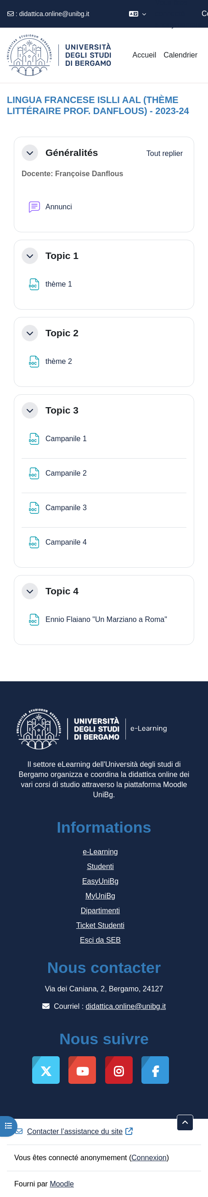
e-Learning (100, 852)
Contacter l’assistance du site (74, 1131)
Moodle (61, 1184)
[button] (138, 14)
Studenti (100, 866)
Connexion (149, 1158)
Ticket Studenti (100, 925)
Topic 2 (62, 333)
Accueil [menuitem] (145, 55)
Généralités (71, 152)
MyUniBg (100, 896)
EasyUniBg (100, 881)
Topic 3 (62, 410)
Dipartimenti (100, 911)
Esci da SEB (100, 940)
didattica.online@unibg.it (54, 13)
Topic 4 (62, 591)
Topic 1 (62, 255)
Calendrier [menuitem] (180, 55)
